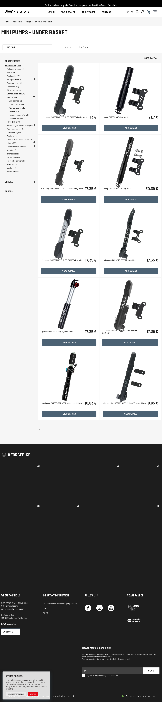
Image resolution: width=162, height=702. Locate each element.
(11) (31, 141)
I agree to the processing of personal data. (101, 672)
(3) (23, 71)
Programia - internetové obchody (140, 693)
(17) (18, 78)
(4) (20, 92)
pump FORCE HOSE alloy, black (119, 130)
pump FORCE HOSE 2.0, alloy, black (120, 201)
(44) (15, 99)
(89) (30, 127)
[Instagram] (99, 605)
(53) (20, 85)
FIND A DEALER (68, 13)
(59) (14, 145)
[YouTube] (111, 605)
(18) (18, 159)
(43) (17, 88)
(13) (22, 120)
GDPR (45, 610)
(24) (23, 95)
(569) (19, 67)
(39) (19, 81)
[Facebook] (88, 605)
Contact (106, 13)
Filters (20, 193)
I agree (34, 694)
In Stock (84, 49)
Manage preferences (17, 694)
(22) (19, 134)
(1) (28, 117)
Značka (20, 183)
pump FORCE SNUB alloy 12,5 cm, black (64, 342)
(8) (17, 74)
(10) (17, 113)
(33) (16, 173)
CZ (127, 13)
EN (132, 13)
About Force (88, 13)
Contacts (12, 628)
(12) (22, 106)
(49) (14, 170)
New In (51, 13)
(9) (16, 138)
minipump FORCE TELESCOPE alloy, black (123, 271)
